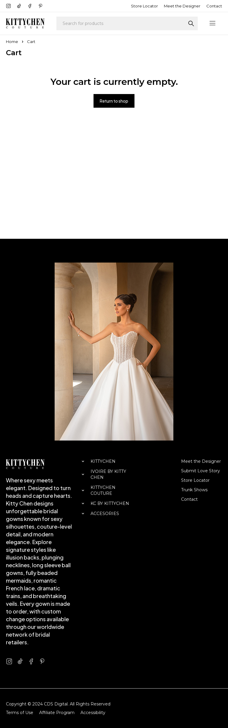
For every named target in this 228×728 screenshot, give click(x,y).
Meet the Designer (182, 6)
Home (12, 41)
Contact (214, 6)
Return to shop (114, 101)
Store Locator (144, 6)
